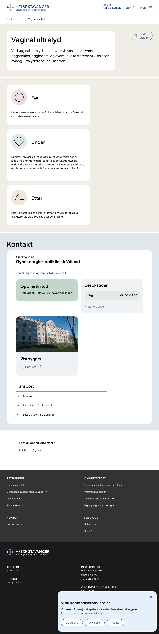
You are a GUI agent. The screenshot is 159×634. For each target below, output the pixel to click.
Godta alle (72, 622)
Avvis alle (94, 622)
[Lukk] (151, 597)
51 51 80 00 (13, 570)
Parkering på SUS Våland (37, 407)
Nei (40, 452)
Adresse (28, 398)
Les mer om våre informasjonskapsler (83, 613)
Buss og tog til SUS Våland (38, 416)
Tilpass (115, 622)
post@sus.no (14, 582)
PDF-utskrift (144, 35)
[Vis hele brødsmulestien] (21, 19)
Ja (25, 452)
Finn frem (30, 368)
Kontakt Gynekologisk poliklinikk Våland (40, 274)
